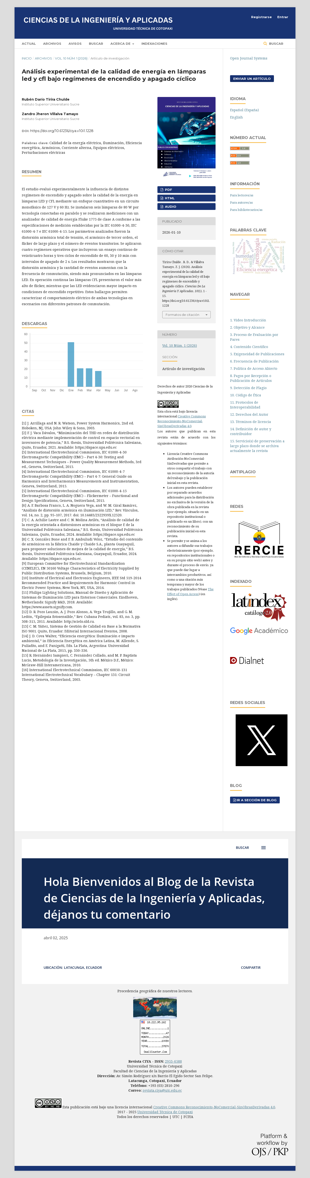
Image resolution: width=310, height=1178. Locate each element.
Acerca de (121, 43)
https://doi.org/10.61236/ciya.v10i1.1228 (61, 131)
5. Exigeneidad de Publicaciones (257, 354)
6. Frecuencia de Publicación (254, 361)
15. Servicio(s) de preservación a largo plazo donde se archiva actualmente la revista (257, 446)
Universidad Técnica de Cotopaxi (165, 1112)
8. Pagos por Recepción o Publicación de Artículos (251, 378)
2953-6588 (173, 1061)
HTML (169, 198)
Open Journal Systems (248, 58)
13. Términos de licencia (250, 421)
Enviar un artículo (252, 79)
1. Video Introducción (248, 320)
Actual (29, 43)
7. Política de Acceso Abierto (253, 368)
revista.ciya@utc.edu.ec (162, 1090)
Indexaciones (154, 43)
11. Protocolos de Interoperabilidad (245, 404)
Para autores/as (241, 202)
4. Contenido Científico (249, 346)
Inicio (27, 58)
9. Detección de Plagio (248, 387)
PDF (168, 190)
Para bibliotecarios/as (246, 209)
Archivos (52, 43)
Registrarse (261, 17)
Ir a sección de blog (257, 800)
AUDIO (170, 206)
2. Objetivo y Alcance (247, 327)
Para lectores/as (241, 195)
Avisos (75, 43)
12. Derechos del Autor (249, 414)
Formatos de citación (182, 315)
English (236, 117)
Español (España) (244, 110)
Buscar (96, 43)
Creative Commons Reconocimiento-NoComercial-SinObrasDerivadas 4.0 (181, 421)
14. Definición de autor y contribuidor (250, 431)
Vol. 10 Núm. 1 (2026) (71, 58)
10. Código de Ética (245, 395)
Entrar (282, 17)
